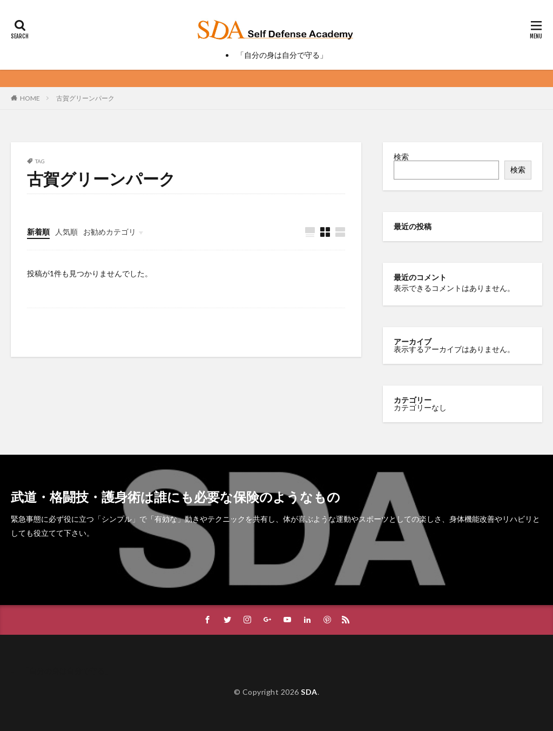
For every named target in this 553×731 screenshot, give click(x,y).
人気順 (66, 231)
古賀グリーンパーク (85, 98)
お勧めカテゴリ (109, 231)
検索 (401, 156)
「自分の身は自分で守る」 (282, 54)
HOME (30, 98)
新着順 (38, 231)
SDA (309, 691)
